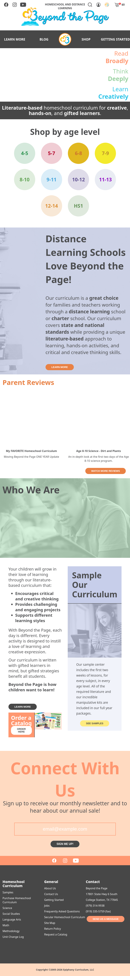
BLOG (44, 39)
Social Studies (11, 914)
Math (6, 925)
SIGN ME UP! (65, 843)
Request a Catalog (55, 934)
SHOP (86, 39)
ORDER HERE (21, 730)
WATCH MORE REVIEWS (105, 471)
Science (7, 908)
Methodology (11, 931)
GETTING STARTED (115, 39)
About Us (50, 888)
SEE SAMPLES (94, 723)
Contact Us (51, 894)
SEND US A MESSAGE (105, 919)
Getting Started (54, 900)
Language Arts (12, 919)
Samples (8, 892)
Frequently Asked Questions (62, 911)
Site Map (49, 923)
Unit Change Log (13, 937)
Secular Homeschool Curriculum (64, 917)
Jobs (47, 905)
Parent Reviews (28, 382)
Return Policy (52, 929)
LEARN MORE (14, 39)
